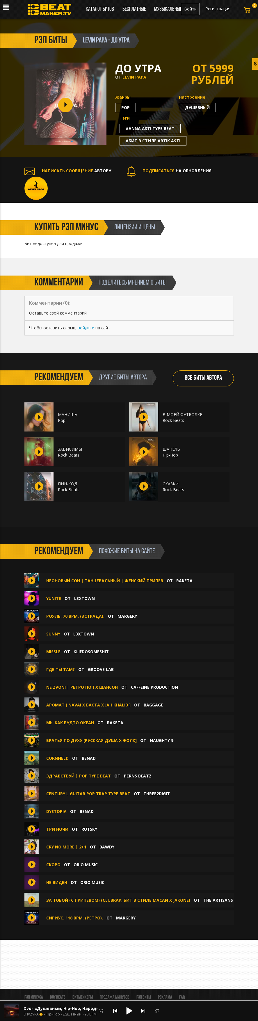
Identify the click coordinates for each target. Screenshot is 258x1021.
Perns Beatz (138, 776)
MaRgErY (127, 616)
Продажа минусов (114, 997)
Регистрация (217, 8)
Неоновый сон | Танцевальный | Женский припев (104, 580)
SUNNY (53, 634)
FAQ (182, 997)
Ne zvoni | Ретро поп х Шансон (82, 687)
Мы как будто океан (70, 722)
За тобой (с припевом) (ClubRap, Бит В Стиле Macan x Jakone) (118, 900)
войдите (86, 328)
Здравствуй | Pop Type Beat (78, 776)
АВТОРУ (67, 170)
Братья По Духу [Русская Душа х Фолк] (91, 740)
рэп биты (50, 40)
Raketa (184, 580)
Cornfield (57, 758)
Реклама (165, 997)
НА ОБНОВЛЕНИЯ (169, 170)
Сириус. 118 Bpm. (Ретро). (74, 918)
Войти (190, 9)
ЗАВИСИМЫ (70, 449)
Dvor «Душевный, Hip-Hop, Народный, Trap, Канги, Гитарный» (92, 1008)
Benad (89, 758)
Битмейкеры (82, 997)
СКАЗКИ (171, 483)
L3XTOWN (84, 598)
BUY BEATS (57, 997)
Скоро (54, 864)
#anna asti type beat (150, 128)
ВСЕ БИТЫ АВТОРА (203, 378)
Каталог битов (100, 9)
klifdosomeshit (91, 651)
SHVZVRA (31, 1014)
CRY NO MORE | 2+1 (66, 847)
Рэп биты (143, 997)
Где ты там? (60, 669)
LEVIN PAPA (134, 77)
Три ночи (57, 829)
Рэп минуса (33, 997)
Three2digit (156, 793)
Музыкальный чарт (173, 9)
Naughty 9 (161, 740)
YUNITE (53, 598)
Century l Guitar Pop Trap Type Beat (88, 793)
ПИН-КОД (67, 483)
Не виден (57, 882)
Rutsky (89, 829)
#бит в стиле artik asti (153, 140)
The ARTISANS (218, 900)
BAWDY (106, 847)
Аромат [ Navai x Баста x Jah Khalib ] (89, 705)
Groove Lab (101, 669)
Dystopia (56, 811)
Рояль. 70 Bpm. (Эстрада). (75, 616)
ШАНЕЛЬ (171, 449)
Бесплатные (134, 9)
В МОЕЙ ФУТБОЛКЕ (182, 414)
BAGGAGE (153, 705)
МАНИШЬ (67, 414)
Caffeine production (154, 687)
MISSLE (53, 651)
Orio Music (86, 864)
